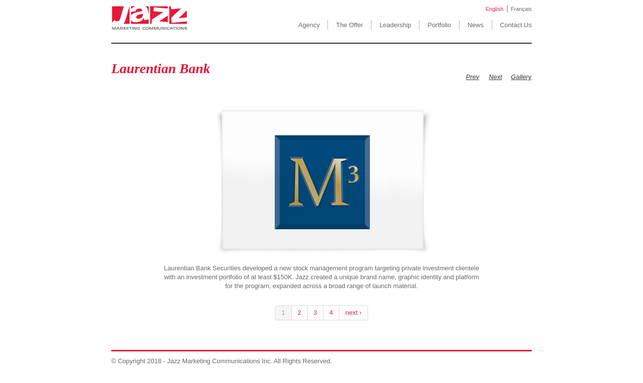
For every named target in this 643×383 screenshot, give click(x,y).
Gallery (521, 77)
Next (495, 77)
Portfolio (439, 25)
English (495, 9)
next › (353, 312)
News (475, 25)
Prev (472, 77)
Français (521, 9)
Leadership (395, 25)
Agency (309, 25)
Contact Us (516, 25)
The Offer (349, 25)
